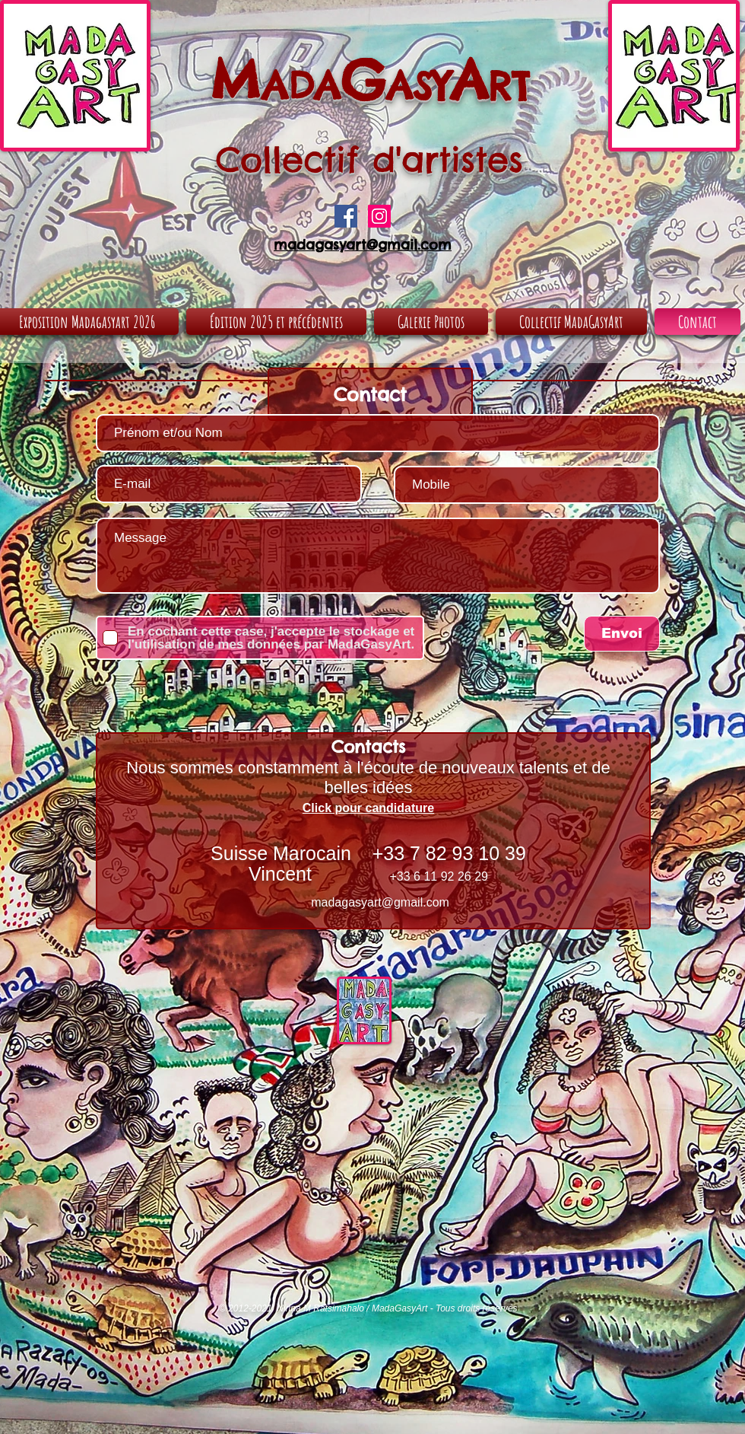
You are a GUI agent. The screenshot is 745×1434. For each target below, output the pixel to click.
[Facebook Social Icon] (345, 216)
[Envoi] (622, 634)
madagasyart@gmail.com (380, 902)
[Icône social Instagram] (379, 216)
